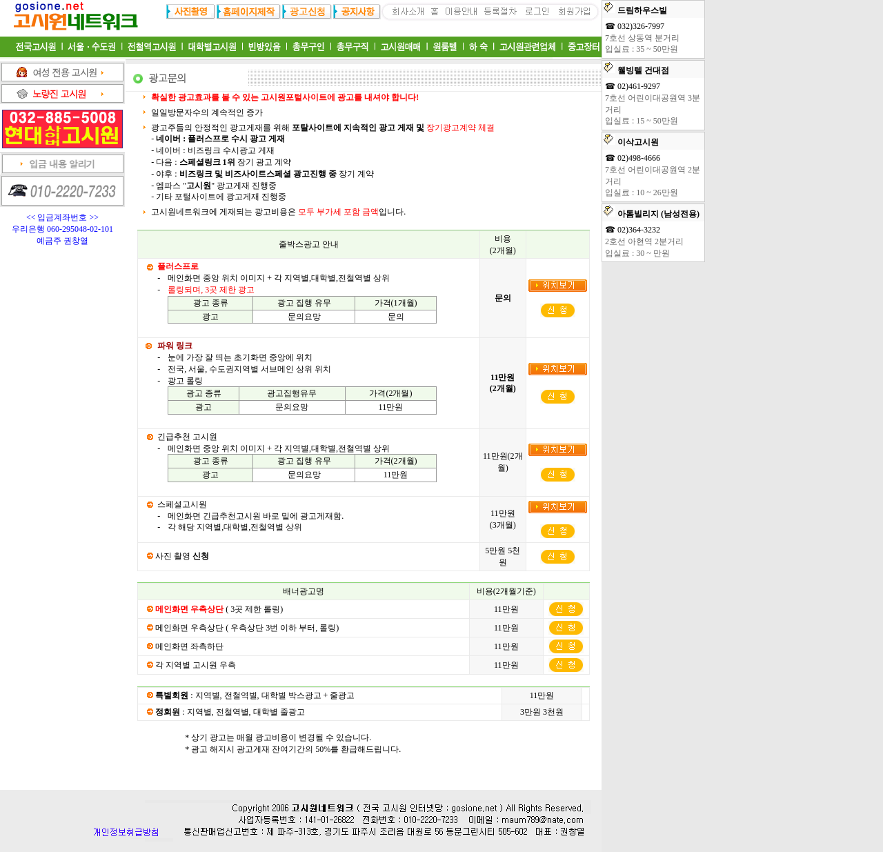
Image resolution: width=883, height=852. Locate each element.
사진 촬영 (182, 556)
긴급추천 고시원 (187, 437)
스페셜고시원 (182, 504)
